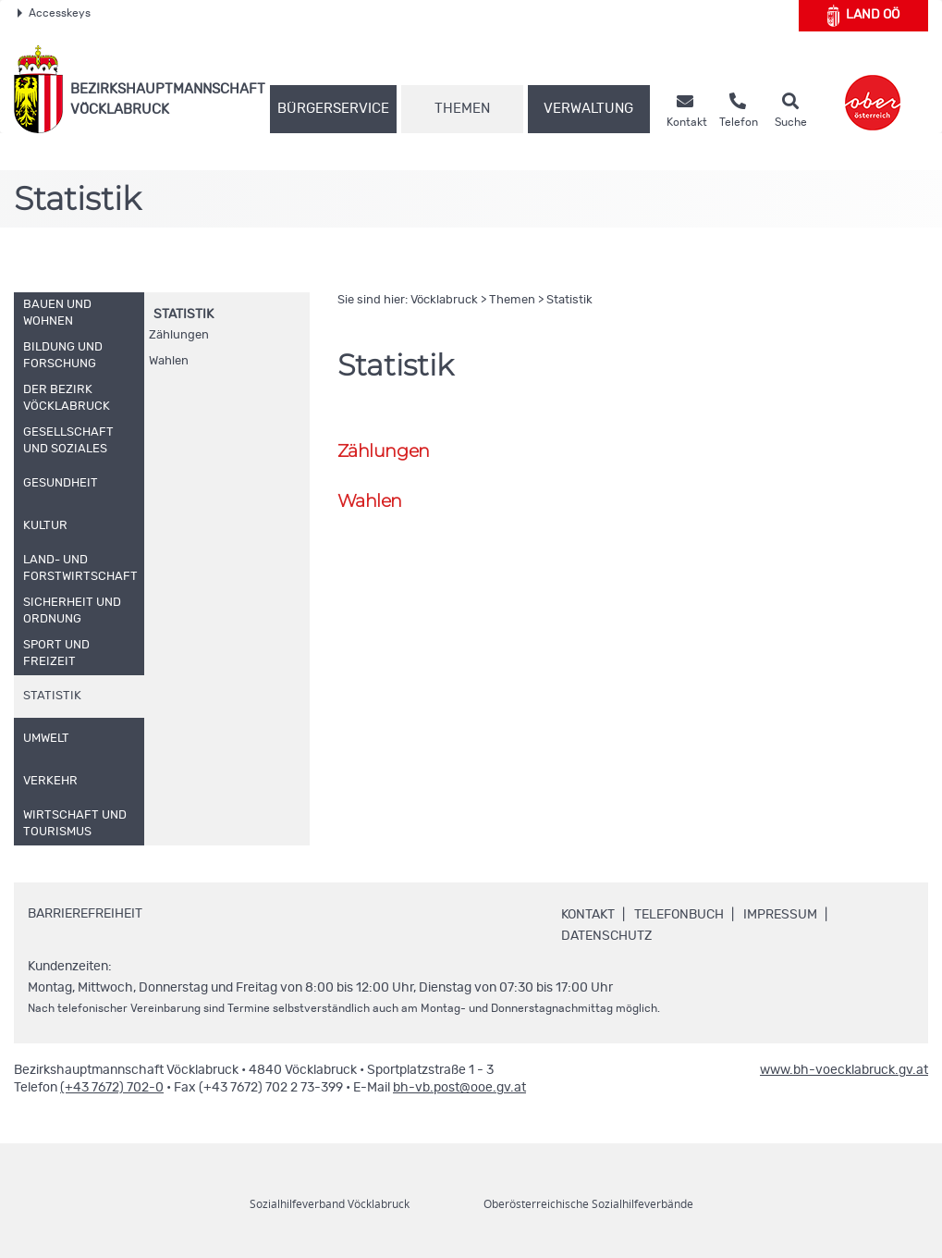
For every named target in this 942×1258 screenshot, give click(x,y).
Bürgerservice (333, 109)
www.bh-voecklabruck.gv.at (844, 1070)
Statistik (183, 314)
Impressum (780, 914)
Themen (462, 109)
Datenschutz (606, 936)
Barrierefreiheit (85, 913)
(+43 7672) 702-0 (112, 1087)
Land (863, 16)
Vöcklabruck (444, 300)
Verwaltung (588, 109)
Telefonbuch (679, 914)
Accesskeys (54, 12)
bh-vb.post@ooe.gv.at (459, 1087)
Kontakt (588, 914)
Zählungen (179, 335)
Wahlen (169, 361)
